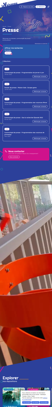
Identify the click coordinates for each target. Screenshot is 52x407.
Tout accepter (26, 402)
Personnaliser (44, 402)
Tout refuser (35, 402)
